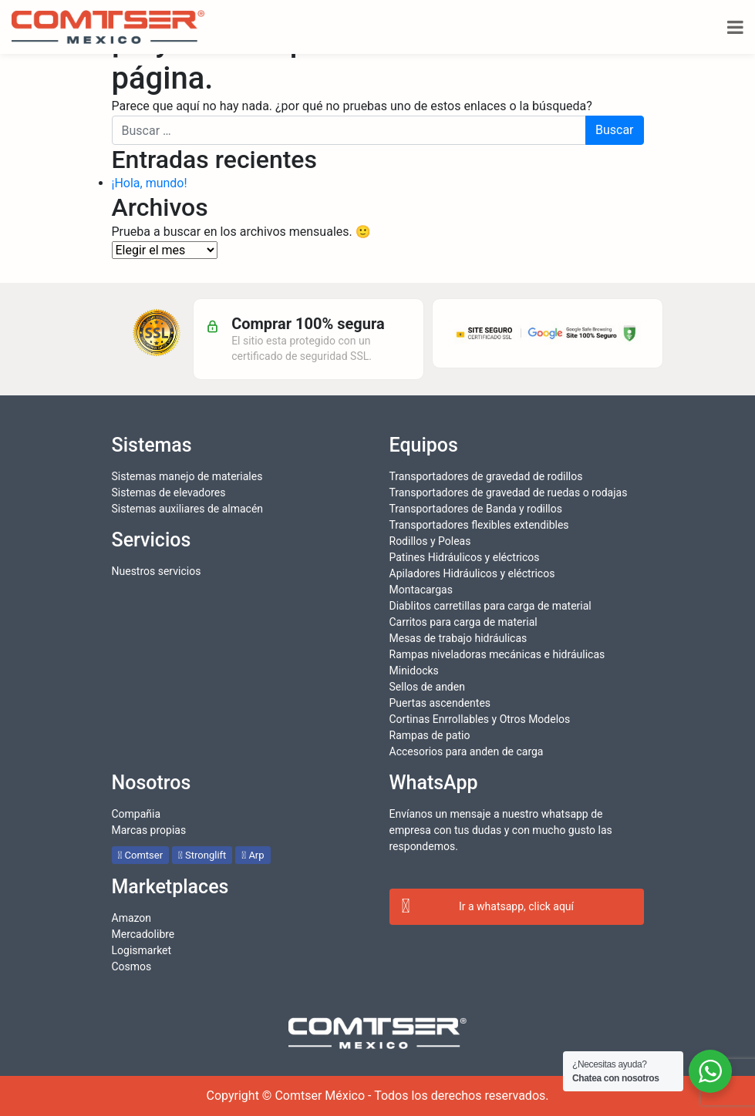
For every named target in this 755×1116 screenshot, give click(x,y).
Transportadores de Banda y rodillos (475, 509)
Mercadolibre (143, 934)
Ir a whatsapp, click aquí (488, 907)
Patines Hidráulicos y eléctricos (464, 557)
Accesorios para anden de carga (466, 751)
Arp (252, 855)
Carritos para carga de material (463, 622)
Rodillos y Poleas (430, 541)
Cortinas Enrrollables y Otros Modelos (480, 719)
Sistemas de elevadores (169, 492)
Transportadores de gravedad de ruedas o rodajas (508, 492)
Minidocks (414, 670)
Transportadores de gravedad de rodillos (486, 476)
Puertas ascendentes (440, 703)
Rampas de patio (429, 735)
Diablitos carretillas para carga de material (490, 606)
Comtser (140, 855)
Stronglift (202, 855)
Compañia (136, 814)
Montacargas (421, 589)
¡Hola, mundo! (149, 183)
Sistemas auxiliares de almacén (188, 509)
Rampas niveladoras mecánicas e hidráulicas (497, 654)
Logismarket (142, 950)
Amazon (132, 918)
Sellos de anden (427, 687)
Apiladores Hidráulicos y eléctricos (472, 573)
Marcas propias (149, 830)
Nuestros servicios (156, 571)
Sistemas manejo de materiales (187, 476)
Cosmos (132, 966)
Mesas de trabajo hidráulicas (458, 638)
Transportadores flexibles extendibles (479, 525)
